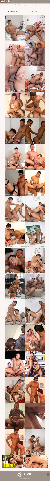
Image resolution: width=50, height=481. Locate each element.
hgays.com (27, 478)
